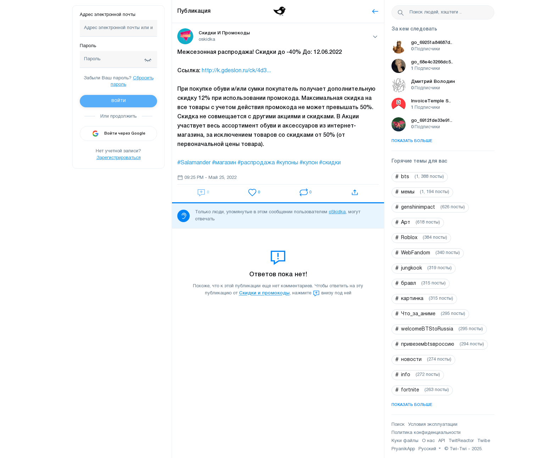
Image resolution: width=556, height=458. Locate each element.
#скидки (330, 162)
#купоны (287, 162)
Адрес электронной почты (107, 15)
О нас (428, 441)
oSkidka (337, 212)
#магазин (224, 162)
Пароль (88, 46)
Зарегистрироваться (118, 158)
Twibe (483, 441)
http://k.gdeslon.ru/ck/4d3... (236, 70)
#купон (309, 162)
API (441, 441)
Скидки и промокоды (264, 293)
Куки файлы (404, 441)
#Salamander (194, 162)
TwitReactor (461, 441)
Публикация (194, 11)
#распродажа (256, 162)
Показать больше (411, 141)
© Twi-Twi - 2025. (463, 449)
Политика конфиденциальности (426, 433)
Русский (428, 449)
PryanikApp (403, 449)
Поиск (398, 425)
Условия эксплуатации (432, 425)
